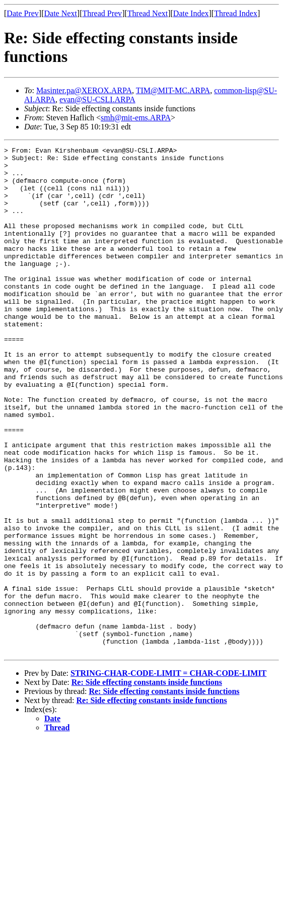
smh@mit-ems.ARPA (136, 117)
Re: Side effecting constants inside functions (147, 783)
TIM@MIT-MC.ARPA (173, 90)
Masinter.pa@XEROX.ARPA (84, 90)
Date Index (191, 13)
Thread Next (147, 13)
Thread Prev (102, 13)
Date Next (60, 13)
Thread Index (235, 13)
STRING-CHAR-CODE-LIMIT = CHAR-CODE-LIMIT (168, 774)
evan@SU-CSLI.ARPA (97, 99)
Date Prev (23, 13)
